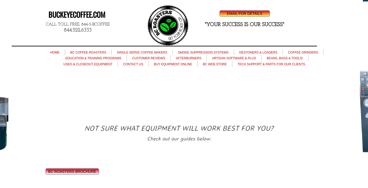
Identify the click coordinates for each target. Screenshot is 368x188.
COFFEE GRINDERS (303, 52)
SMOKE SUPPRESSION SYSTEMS (203, 52)
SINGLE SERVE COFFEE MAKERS (142, 52)
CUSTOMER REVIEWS (148, 58)
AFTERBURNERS (188, 58)
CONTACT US (133, 64)
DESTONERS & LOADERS (258, 52)
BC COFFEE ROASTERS (88, 52)
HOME (55, 52)
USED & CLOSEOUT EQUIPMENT (88, 64)
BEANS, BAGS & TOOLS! (285, 58)
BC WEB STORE (215, 64)
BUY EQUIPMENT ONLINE (173, 64)
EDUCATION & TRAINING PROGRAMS (93, 58)
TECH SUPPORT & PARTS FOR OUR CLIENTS (271, 64)
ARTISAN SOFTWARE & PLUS (234, 58)
